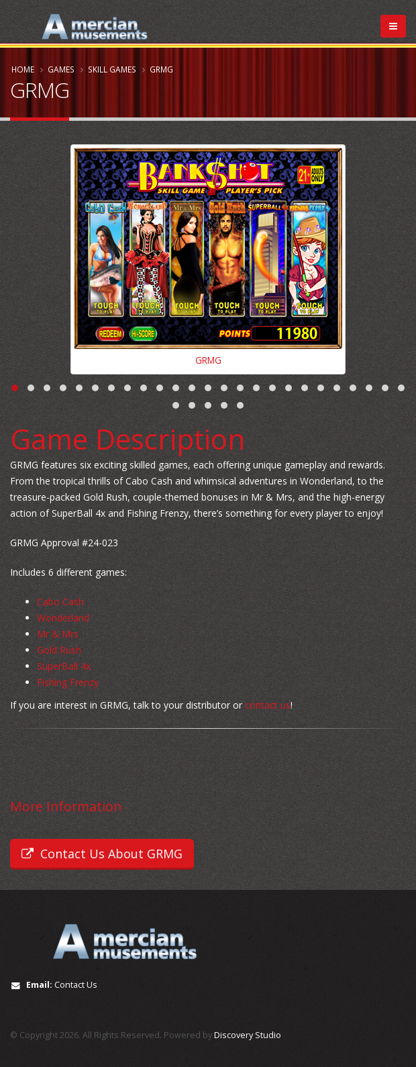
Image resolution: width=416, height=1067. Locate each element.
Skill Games (112, 69)
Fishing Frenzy (68, 682)
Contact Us (75, 984)
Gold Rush (59, 650)
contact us (268, 705)
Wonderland (63, 618)
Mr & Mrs (58, 634)
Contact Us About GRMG (102, 854)
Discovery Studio (247, 1035)
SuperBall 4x (64, 666)
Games (61, 69)
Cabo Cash (60, 602)
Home (22, 69)
